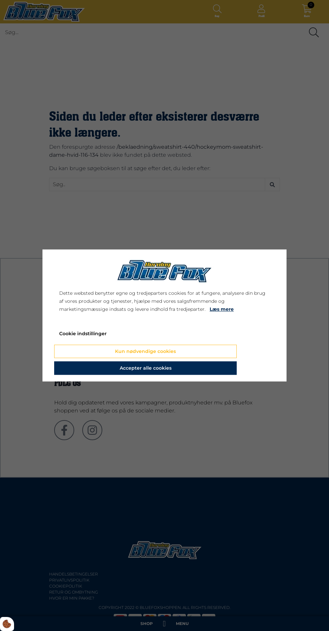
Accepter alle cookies (146, 368)
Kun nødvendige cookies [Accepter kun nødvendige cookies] (145, 352)
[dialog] (164, 315)
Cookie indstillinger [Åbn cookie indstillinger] (83, 334)
